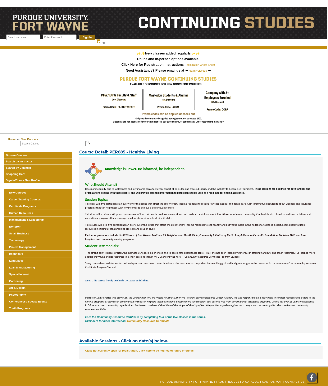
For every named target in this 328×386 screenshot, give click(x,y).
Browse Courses (16, 155)
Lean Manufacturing (20, 267)
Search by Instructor (19, 161)
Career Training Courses (23, 199)
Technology (15, 240)
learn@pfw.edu (198, 70)
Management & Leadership (25, 219)
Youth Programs (18, 308)
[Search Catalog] (53, 143)
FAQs (220, 381)
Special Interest (17, 274)
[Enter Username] (23, 37)
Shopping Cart (15, 174)
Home (11, 139)
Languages (14, 260)
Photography (16, 294)
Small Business (17, 233)
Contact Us (295, 381)
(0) (100, 42)
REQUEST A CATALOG (243, 381)
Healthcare (14, 253)
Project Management (21, 247)
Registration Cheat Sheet (200, 64)
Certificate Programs (21, 206)
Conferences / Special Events (26, 301)
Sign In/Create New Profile (23, 180)
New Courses (29, 139)
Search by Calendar (18, 167)
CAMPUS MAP (272, 381)
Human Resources (19, 213)
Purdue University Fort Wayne (186, 381)
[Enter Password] (60, 37)
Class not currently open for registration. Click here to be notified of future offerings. (139, 350)
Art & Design (16, 287)
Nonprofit (13, 226)
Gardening (14, 281)
